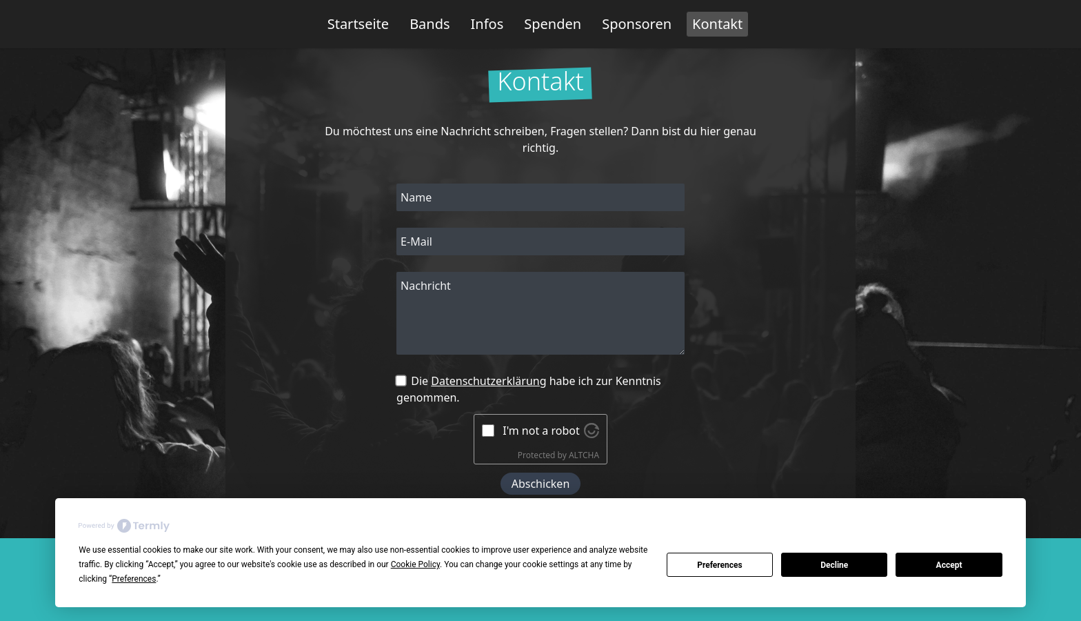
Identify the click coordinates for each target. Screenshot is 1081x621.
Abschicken (541, 483)
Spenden (552, 23)
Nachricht (426, 285)
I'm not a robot (541, 430)
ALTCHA (584, 455)
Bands (429, 23)
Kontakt (717, 23)
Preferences (719, 565)
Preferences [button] (134, 579)
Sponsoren (636, 23)
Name (416, 197)
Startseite (358, 23)
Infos (487, 23)
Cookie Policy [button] (415, 564)
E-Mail (416, 241)
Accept (949, 565)
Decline (834, 565)
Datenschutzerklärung (488, 380)
